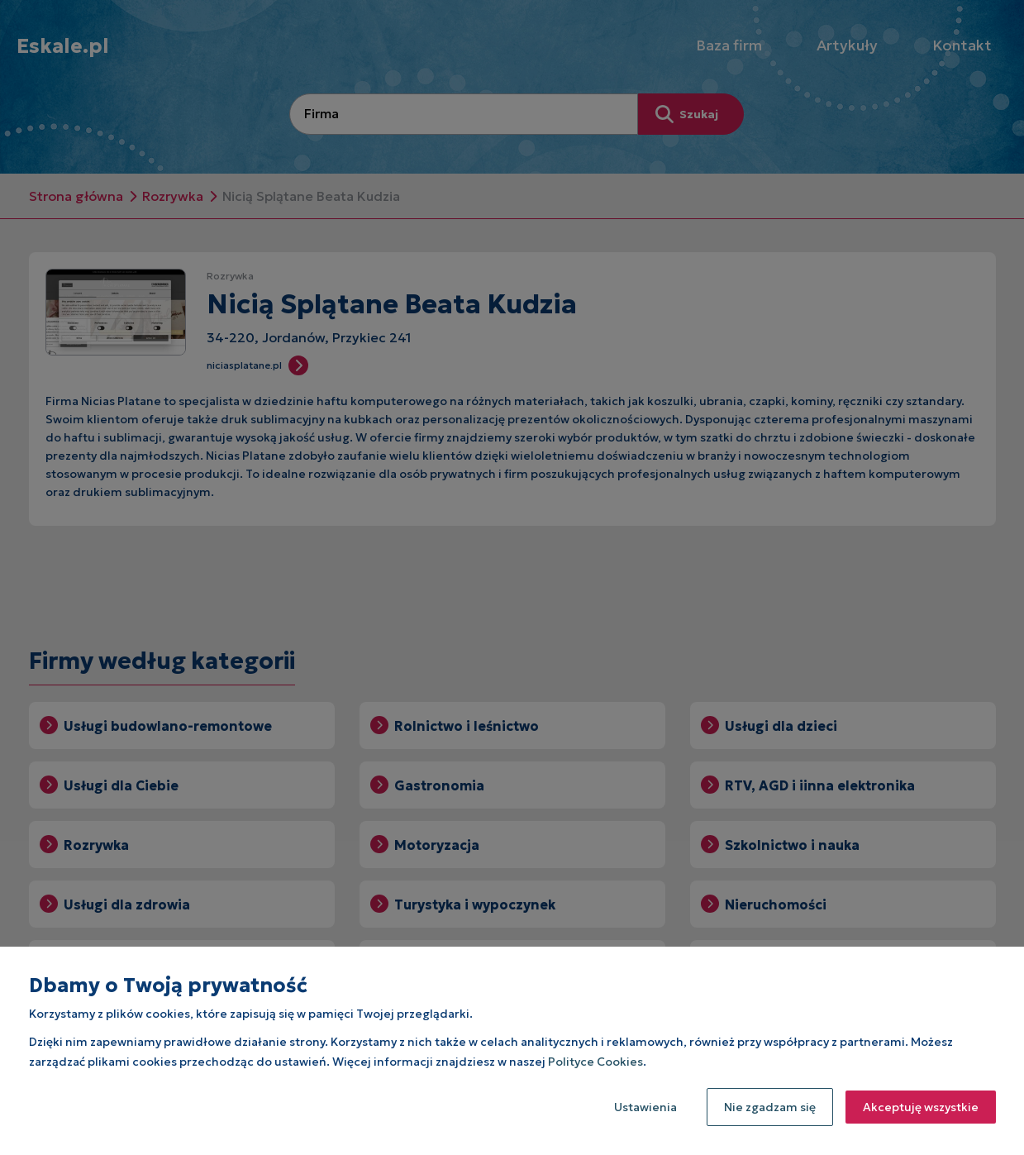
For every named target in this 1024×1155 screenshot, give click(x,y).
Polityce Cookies (595, 1061)
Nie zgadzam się (770, 1107)
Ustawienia (645, 1107)
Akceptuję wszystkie (921, 1107)
